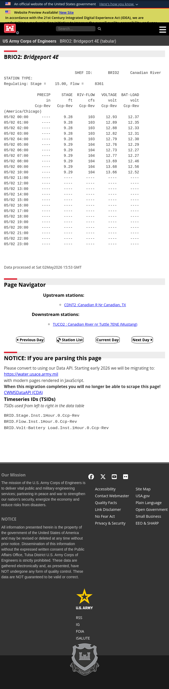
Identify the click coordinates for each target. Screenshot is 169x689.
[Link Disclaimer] (112, 510)
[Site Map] (152, 489)
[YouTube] (114, 476)
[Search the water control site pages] (75, 28)
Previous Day (30, 339)
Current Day (107, 339)
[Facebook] (91, 476)
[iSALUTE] (84, 638)
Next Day (142, 339)
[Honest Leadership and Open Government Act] (152, 510)
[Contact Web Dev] (112, 496)
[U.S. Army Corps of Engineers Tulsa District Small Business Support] (152, 517)
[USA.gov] (152, 496)
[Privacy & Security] (112, 523)
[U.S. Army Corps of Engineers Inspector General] (84, 625)
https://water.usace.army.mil (31, 374)
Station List (70, 339)
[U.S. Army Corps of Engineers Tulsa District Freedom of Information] (84, 631)
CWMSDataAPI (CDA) (23, 392)
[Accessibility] (112, 489)
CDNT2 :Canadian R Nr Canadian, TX (95, 304)
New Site (66, 12)
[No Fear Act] (112, 517)
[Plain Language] (152, 503)
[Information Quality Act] (112, 503)
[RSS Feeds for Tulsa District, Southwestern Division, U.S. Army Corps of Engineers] (84, 618)
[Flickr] (125, 476)
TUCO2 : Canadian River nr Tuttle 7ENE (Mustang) (95, 324)
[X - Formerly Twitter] (103, 476)
